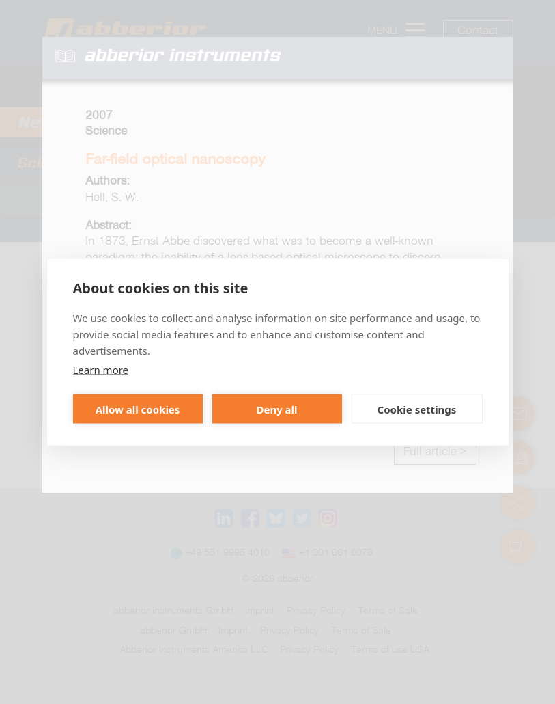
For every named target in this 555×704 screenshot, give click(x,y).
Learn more (101, 370)
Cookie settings (417, 409)
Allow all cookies (138, 409)
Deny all (276, 409)
